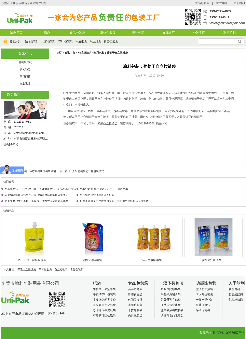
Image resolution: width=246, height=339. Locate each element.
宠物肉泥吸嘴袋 (92, 260)
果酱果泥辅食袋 (171, 294)
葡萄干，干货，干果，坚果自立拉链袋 (93, 123)
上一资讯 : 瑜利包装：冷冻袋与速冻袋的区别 (29, 171)
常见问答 (25, 76)
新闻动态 (25, 69)
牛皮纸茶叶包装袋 (104, 294)
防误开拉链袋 (204, 294)
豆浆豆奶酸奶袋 (171, 289)
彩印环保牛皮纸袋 (104, 310)
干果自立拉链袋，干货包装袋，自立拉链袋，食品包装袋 (50, 269)
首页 (59, 52)
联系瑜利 (229, 32)
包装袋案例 (236, 294)
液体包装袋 (107, 32)
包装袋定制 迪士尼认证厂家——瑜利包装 (104, 188)
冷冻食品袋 (135, 294)
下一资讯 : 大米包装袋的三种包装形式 (81, 171)
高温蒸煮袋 (135, 289)
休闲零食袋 (135, 299)
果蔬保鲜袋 (203, 305)
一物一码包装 (204, 299)
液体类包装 (173, 283)
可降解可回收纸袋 (104, 315)
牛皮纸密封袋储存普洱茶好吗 (97, 194)
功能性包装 (206, 283)
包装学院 (199, 32)
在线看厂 (169, 32)
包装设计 (25, 83)
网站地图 (221, 3)
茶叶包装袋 (65, 41)
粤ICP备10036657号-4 (228, 333)
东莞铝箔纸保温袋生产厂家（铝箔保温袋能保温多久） (36, 194)
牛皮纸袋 (81, 41)
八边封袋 (95, 41)
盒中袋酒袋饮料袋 (172, 310)
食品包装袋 (202, 3)
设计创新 (138, 32)
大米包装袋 (48, 41)
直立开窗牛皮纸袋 (104, 305)
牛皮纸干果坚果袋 (104, 289)
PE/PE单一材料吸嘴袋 (32, 260)
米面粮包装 (135, 305)
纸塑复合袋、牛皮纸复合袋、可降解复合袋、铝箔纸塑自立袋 (40, 188)
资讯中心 (25, 54)
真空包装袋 (111, 41)
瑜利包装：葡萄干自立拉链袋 (111, 52)
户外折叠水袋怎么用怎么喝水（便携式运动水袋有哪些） (38, 201)
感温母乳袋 (203, 310)
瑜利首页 (16, 32)
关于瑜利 (239, 3)
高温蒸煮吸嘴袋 (152, 260)
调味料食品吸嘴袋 (172, 315)
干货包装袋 (135, 310)
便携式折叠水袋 (171, 305)
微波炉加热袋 (204, 289)
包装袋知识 (25, 62)
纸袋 (47, 32)
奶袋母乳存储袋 (171, 299)
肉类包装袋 (135, 315)
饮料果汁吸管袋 (212, 260)
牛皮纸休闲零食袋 (104, 299)
